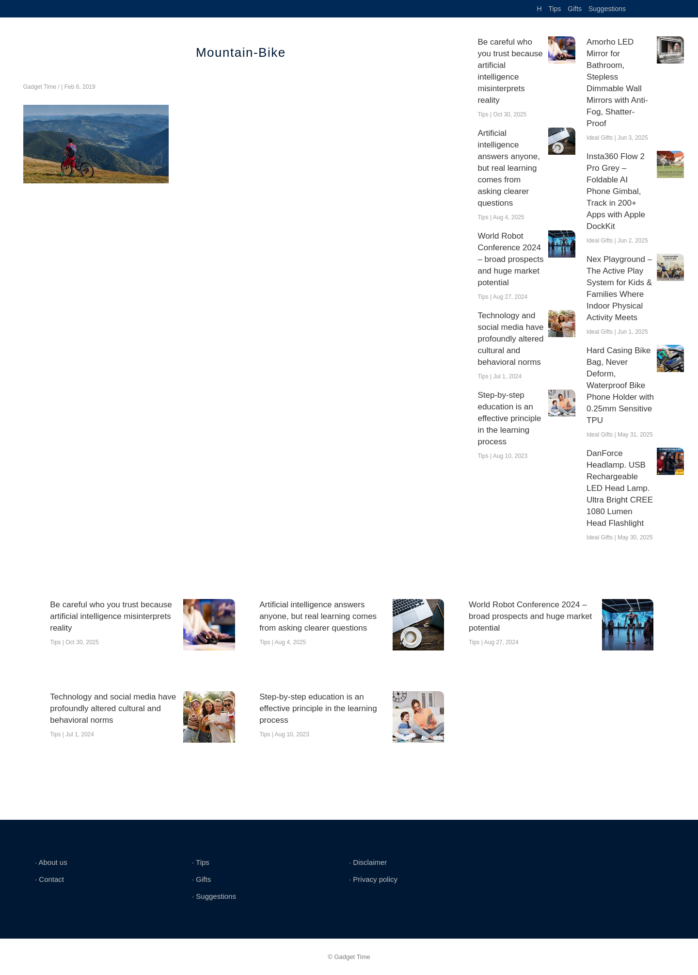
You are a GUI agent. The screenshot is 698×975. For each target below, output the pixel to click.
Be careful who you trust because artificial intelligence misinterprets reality (509, 71)
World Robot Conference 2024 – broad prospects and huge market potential (510, 259)
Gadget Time (40, 86)
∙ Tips (200, 862)
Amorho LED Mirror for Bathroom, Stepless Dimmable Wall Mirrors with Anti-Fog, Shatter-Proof (617, 82)
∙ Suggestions (214, 896)
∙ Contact (49, 879)
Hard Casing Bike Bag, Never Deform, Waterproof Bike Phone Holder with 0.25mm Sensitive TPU (620, 385)
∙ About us (51, 862)
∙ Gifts (201, 879)
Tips (554, 9)
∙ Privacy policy (373, 879)
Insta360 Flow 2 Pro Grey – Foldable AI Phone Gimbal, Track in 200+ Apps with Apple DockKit (616, 191)
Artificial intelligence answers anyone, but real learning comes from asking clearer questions (508, 168)
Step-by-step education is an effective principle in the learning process (509, 418)
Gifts (575, 9)
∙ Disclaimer (368, 862)
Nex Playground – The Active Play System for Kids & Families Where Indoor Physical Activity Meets (619, 288)
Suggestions (607, 9)
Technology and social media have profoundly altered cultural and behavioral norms (510, 339)
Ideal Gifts (600, 137)
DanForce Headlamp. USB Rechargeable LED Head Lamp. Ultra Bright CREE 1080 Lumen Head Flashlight (620, 488)
